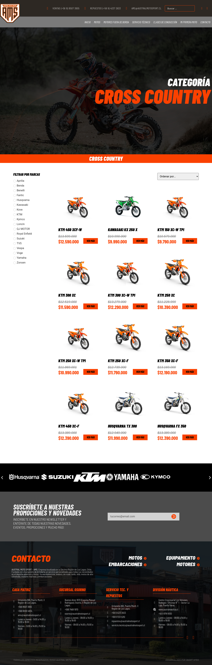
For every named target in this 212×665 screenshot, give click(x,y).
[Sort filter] (178, 176)
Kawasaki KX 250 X (122, 229)
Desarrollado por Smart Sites (182, 660)
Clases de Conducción (165, 22)
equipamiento (180, 558)
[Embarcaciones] (145, 564)
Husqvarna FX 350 (172, 425)
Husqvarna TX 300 (122, 425)
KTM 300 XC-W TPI (121, 295)
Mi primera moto (188, 22)
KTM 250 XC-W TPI (72, 360)
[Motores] (198, 564)
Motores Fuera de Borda (116, 22)
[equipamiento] (198, 558)
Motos (97, 22)
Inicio (87, 22)
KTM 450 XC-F (68, 425)
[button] (2, 478)
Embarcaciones (125, 564)
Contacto (205, 22)
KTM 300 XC (67, 295)
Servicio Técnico (141, 22)
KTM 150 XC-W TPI (171, 229)
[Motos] (145, 558)
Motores (185, 564)
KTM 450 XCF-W (70, 229)
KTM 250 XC (166, 295)
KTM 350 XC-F (168, 360)
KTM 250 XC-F (118, 360)
